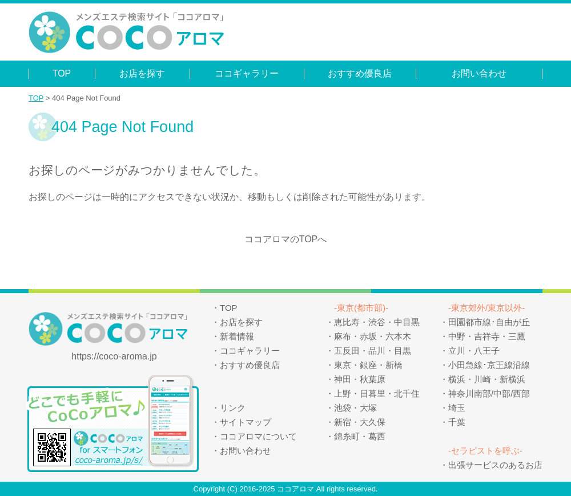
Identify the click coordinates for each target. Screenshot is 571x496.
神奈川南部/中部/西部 (489, 393)
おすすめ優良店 (360, 73)
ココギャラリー (247, 73)
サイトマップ (245, 422)
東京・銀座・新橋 (368, 365)
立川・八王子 (474, 350)
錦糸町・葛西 (359, 436)
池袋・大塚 (355, 408)
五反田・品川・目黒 (372, 350)
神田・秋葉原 (359, 379)
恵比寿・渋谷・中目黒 (377, 322)
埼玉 (456, 408)
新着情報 (237, 336)
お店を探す (142, 73)
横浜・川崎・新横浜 (486, 379)
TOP (62, 73)
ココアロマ (295, 489)
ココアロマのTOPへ (285, 239)
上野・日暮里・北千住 (377, 393)
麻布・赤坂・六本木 (372, 336)
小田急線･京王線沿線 (489, 365)
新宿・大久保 (359, 422)
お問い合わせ (479, 73)
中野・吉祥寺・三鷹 (486, 336)
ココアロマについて (258, 436)
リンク (233, 408)
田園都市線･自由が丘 (489, 322)
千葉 (456, 422)
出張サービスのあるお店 (495, 465)
